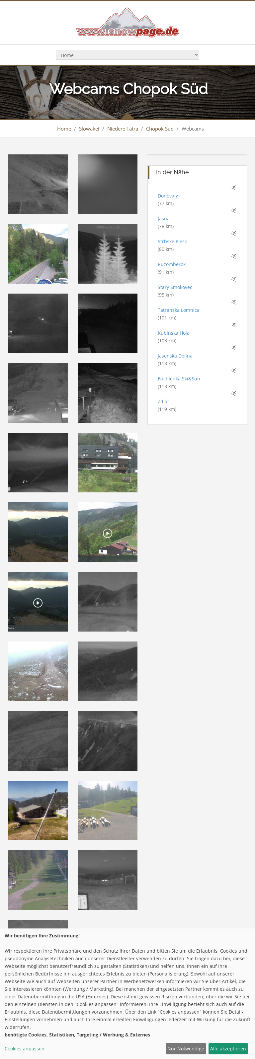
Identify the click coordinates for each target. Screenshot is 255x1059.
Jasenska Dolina (175, 356)
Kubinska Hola (174, 333)
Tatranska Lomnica (179, 310)
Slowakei (89, 128)
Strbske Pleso (172, 241)
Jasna (164, 218)
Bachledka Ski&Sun (179, 378)
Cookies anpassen (24, 1048)
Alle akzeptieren (228, 1048)
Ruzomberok (172, 264)
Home (64, 128)
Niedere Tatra (122, 128)
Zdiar (163, 401)
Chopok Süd (160, 128)
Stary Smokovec (175, 287)
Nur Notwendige (185, 1048)
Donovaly (168, 196)
